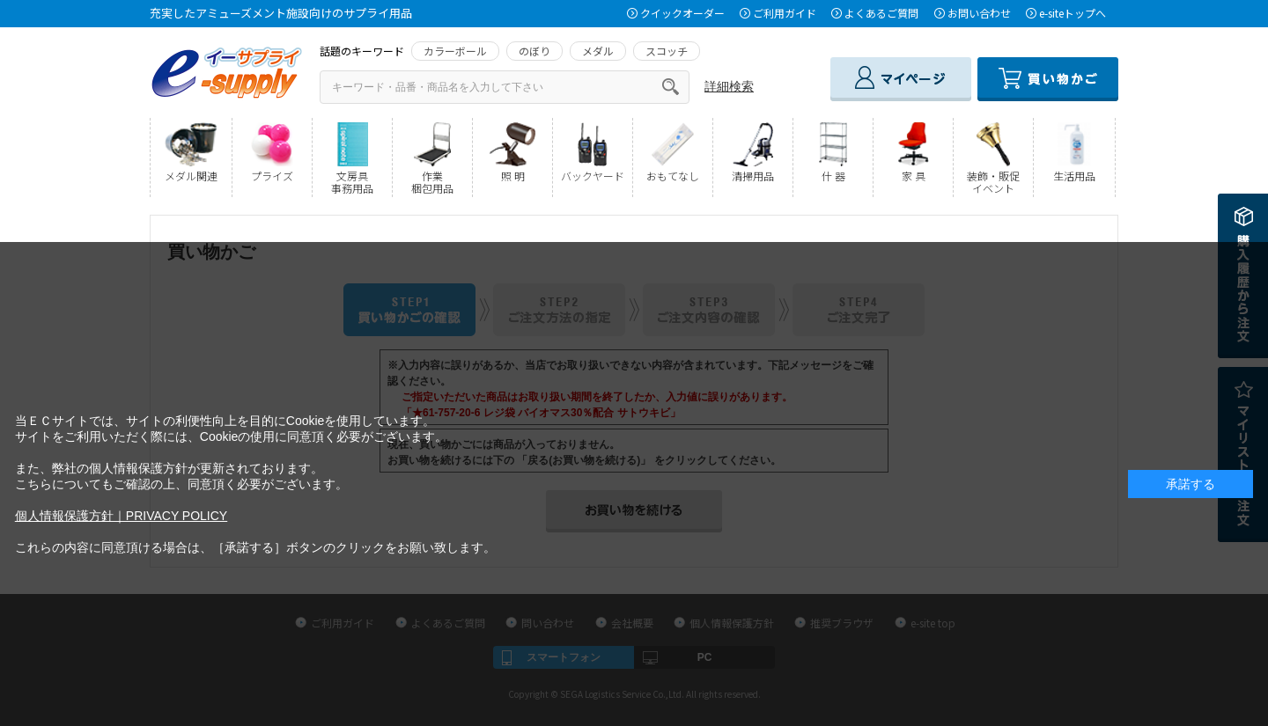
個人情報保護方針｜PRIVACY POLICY (121, 516)
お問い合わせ (979, 12)
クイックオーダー (682, 12)
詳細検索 (729, 86)
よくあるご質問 (881, 12)
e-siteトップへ (1072, 12)
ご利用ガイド (784, 12)
